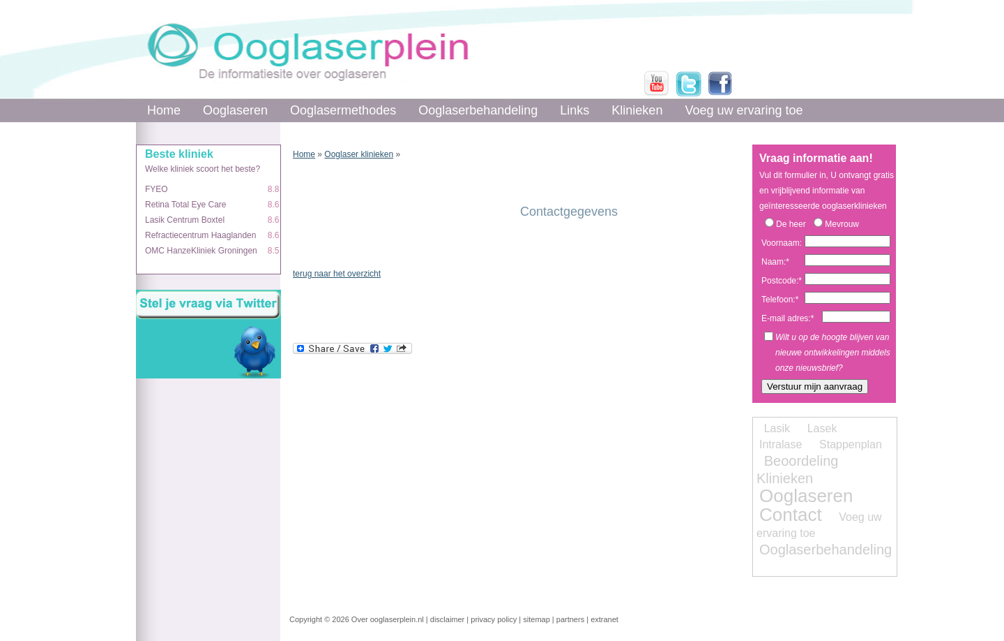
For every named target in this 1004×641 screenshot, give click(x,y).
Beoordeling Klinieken (797, 469)
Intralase (780, 444)
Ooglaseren (235, 110)
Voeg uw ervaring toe (744, 110)
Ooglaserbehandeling (478, 110)
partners (570, 619)
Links (574, 110)
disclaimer (447, 619)
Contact (790, 514)
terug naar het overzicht (337, 274)
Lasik (777, 428)
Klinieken (636, 110)
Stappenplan (850, 444)
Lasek (822, 428)
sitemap (536, 619)
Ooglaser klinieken (358, 154)
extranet (604, 619)
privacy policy (494, 619)
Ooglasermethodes (343, 110)
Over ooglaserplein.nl (387, 619)
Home (164, 110)
